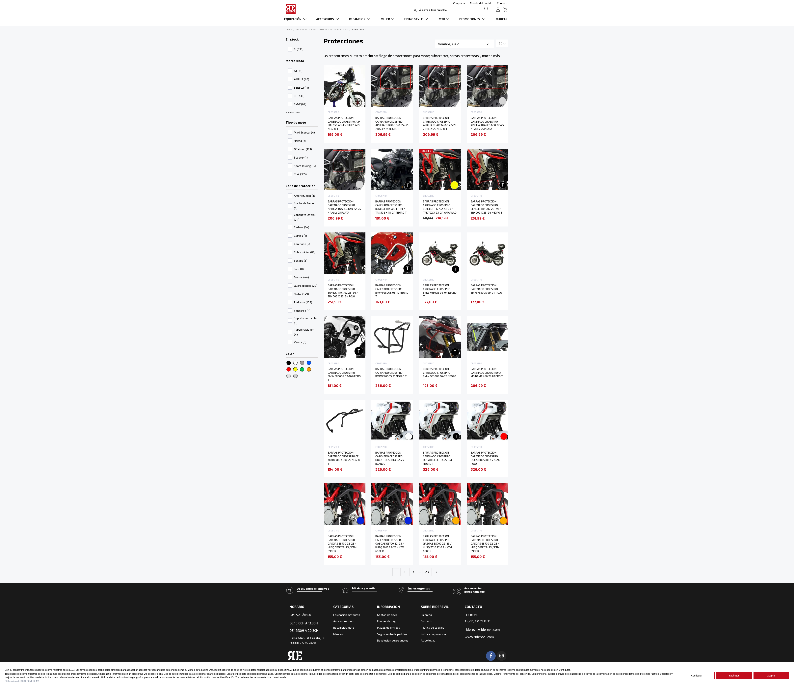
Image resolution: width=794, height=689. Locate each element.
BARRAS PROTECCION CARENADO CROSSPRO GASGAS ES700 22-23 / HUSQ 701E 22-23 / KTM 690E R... (342, 543)
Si (299, 49)
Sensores (302, 310)
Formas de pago (387, 621)
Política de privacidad (434, 634)
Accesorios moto (344, 621)
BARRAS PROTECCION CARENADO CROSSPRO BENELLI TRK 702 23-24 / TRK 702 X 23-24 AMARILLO (440, 207)
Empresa (426, 614)
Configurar (696, 675)
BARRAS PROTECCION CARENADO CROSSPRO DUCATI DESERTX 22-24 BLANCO (389, 458)
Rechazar (734, 675)
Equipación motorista (346, 614)
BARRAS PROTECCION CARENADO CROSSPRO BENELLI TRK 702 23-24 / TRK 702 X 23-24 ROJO (343, 291)
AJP (298, 71)
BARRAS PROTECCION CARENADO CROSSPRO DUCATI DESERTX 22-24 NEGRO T (437, 458)
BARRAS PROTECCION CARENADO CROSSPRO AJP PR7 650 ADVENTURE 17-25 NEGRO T (344, 123)
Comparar (459, 3)
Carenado (302, 244)
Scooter (301, 157)
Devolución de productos (393, 640)
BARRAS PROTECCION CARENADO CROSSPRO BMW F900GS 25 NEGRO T (391, 372)
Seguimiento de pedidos (392, 634)
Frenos (301, 277)
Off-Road (303, 149)
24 (502, 43)
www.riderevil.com (479, 637)
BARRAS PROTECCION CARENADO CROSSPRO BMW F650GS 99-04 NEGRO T (440, 291)
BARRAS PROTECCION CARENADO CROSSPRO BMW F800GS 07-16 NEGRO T (344, 374)
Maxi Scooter (304, 132)
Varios (300, 342)
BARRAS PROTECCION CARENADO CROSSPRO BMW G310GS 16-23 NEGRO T (439, 374)
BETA (299, 96)
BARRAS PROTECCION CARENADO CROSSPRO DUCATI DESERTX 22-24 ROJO (485, 458)
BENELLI (301, 87)
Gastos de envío (387, 614)
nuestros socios (61, 670)
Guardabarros (305, 285)
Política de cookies (432, 627)
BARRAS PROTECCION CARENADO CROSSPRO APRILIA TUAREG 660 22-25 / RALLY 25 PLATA (487, 123)
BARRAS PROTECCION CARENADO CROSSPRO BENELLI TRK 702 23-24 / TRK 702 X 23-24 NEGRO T (486, 207)
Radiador (303, 302)
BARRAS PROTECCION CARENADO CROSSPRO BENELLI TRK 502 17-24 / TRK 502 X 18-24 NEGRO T (391, 207)
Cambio (300, 235)
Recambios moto (343, 627)
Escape (300, 260)
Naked (300, 140)
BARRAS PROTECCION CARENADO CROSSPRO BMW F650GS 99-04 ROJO (486, 289)
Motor (301, 294)
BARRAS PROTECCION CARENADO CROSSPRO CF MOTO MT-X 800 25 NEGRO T (344, 458)
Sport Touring (305, 165)
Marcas (338, 634)
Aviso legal (428, 640)
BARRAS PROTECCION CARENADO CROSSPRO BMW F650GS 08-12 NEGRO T (391, 291)
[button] (296, 19)
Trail (300, 174)
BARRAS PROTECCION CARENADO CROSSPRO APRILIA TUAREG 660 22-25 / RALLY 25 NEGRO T (392, 123)
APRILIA (301, 79)
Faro (299, 269)
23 (427, 572)
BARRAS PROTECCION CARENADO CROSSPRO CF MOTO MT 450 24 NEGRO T (487, 372)
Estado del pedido (481, 3)
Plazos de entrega (388, 627)
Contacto (502, 3)
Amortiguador (304, 195)
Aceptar (771, 675)
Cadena (301, 227)
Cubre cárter (304, 252)
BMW (300, 104)
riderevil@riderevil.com (482, 629)
